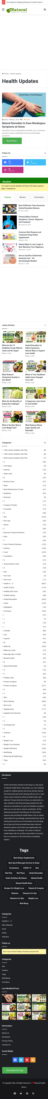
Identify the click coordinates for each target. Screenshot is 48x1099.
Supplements (9, 709)
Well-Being (8, 752)
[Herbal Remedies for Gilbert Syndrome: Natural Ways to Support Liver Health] (35, 337)
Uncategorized (9, 725)
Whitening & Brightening (13, 756)
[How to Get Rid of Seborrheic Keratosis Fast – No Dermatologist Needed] (10, 259)
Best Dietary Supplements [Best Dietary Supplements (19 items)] (24, 858)
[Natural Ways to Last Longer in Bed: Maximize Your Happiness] (10, 248)
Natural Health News (13, 788)
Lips (5, 634)
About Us (5, 1033)
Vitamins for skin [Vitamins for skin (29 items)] (17, 898)
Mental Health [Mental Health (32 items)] (36, 878)
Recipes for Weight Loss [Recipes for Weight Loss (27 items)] (14, 888)
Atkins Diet (8, 474)
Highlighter (8, 607)
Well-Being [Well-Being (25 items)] (24, 903)
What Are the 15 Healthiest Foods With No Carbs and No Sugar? (12, 348)
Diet (5, 517)
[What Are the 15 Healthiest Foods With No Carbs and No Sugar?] (12, 337)
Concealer (7, 509)
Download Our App (14, 1070)
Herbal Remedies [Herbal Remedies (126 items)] (36, 873)
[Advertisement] (24, 41)
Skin (5, 697)
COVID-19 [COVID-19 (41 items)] (27, 868)
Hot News (7, 611)
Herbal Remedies (10, 599)
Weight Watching (10, 748)
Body (5, 485)
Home (5, 74)
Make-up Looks (9, 650)
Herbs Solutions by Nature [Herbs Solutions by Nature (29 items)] (16, 878)
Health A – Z (8, 583)
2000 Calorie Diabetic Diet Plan (16, 458)
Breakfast (7, 493)
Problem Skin (9, 678)
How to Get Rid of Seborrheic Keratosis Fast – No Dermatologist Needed (30, 258)
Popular (7, 197)
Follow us (6, 943)
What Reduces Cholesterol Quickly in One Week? (11, 377)
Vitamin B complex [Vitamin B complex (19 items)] (36, 888)
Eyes (5, 536)
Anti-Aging (8, 466)
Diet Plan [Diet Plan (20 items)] (8, 873)
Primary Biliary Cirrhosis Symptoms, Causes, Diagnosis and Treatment (31, 219)
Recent (22, 197)
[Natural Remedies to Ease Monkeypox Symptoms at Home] (24, 105)
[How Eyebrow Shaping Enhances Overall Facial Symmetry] (9, 998)
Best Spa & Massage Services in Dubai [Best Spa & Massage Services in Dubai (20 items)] (24, 863)
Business (7, 497)
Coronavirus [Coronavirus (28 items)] (14, 868)
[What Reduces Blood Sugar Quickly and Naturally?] (35, 417)
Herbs (6, 603)
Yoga (6, 760)
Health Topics (9, 587)
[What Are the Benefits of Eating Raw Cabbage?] (12, 393)
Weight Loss (8, 740)
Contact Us (6, 1045)
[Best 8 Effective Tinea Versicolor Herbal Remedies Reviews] (10, 209)
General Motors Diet (11, 564)
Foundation (8, 556)
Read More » (12, 141)
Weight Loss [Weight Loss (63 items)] (33, 898)
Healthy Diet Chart (11, 591)
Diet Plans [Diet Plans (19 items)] (21, 873)
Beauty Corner (9, 481)
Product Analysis (10, 682)
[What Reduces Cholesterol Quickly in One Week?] (12, 366)
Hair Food (7, 580)
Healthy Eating (9, 595)
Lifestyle (7, 631)
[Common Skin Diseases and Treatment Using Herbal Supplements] (10, 235)
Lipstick (7, 638)
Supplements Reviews (12, 713)
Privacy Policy (7, 1041)
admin (6, 120)
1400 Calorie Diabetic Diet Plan (16, 454)
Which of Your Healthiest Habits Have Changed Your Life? (35, 377)
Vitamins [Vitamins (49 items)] (14, 893)
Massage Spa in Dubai (12, 654)
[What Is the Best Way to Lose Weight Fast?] (12, 417)
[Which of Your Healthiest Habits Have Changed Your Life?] (35, 366)
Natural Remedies (10, 666)
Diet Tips (7, 521)
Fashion (7, 548)
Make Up (7, 646)
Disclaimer (6, 1037)
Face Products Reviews (13, 544)
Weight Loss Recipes (12, 744)
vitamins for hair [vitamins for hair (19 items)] (30, 893)
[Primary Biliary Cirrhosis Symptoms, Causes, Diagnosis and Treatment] (10, 222)
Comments (39, 197)
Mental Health (9, 658)
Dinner (6, 525)
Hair (5, 572)
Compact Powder (10, 505)
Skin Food (7, 705)
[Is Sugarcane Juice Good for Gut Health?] (35, 393)
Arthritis (7, 470)
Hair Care (7, 576)
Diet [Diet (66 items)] (37, 868)
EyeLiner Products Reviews (14, 532)
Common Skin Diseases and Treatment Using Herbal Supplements (30, 235)
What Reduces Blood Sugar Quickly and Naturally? (33, 427)
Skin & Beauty (9, 701)
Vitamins (7, 733)
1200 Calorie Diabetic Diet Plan (16, 450)
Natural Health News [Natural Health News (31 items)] (24, 883)
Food (6, 552)
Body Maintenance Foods (13, 489)
